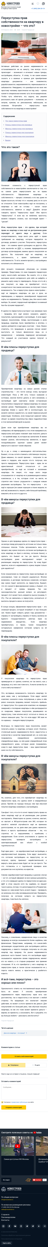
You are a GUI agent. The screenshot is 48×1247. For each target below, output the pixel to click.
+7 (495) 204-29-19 (38, 8)
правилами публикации (20, 1102)
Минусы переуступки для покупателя (19, 136)
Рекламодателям (8, 1217)
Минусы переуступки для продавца (19, 129)
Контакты (5, 1220)
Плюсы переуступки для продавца (18, 125)
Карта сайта (7, 1243)
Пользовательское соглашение (11, 1239)
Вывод (7, 140)
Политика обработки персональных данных (16, 1235)
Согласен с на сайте (19, 1102)
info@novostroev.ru (7, 1199)
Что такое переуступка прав (16, 121)
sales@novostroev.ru (7, 1209)
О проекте (5, 1215)
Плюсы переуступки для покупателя (19, 133)
